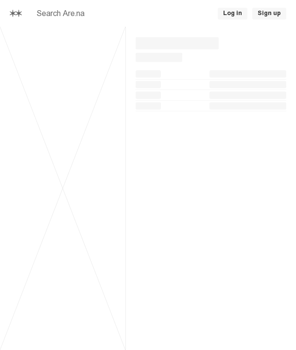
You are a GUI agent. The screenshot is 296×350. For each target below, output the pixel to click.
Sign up (269, 13)
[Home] (16, 13)
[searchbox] (110, 13)
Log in (232, 13)
